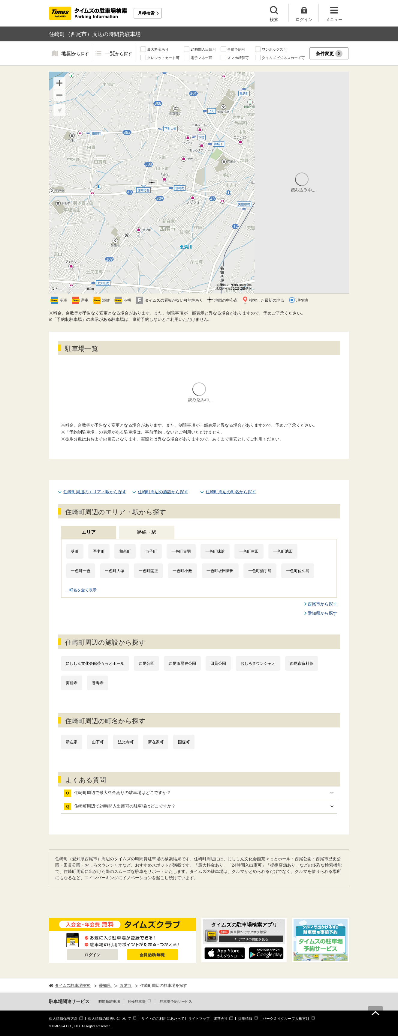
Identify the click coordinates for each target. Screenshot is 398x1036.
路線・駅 (146, 532)
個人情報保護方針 (63, 1019)
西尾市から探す (322, 604)
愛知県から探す (322, 613)
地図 (75, 53)
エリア (88, 532)
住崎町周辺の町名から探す (231, 491)
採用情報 (245, 1019)
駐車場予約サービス (176, 1001)
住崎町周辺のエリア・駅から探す (94, 491)
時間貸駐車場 (109, 1001)
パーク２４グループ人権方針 (286, 1019)
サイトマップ (199, 1019)
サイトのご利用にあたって (163, 1019)
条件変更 (329, 53)
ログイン (92, 955)
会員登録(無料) (153, 955)
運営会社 (220, 1019)
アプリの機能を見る (253, 939)
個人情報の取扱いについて (109, 1019)
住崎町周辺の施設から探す (163, 491)
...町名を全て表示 (81, 590)
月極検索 (146, 13)
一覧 (118, 53)
